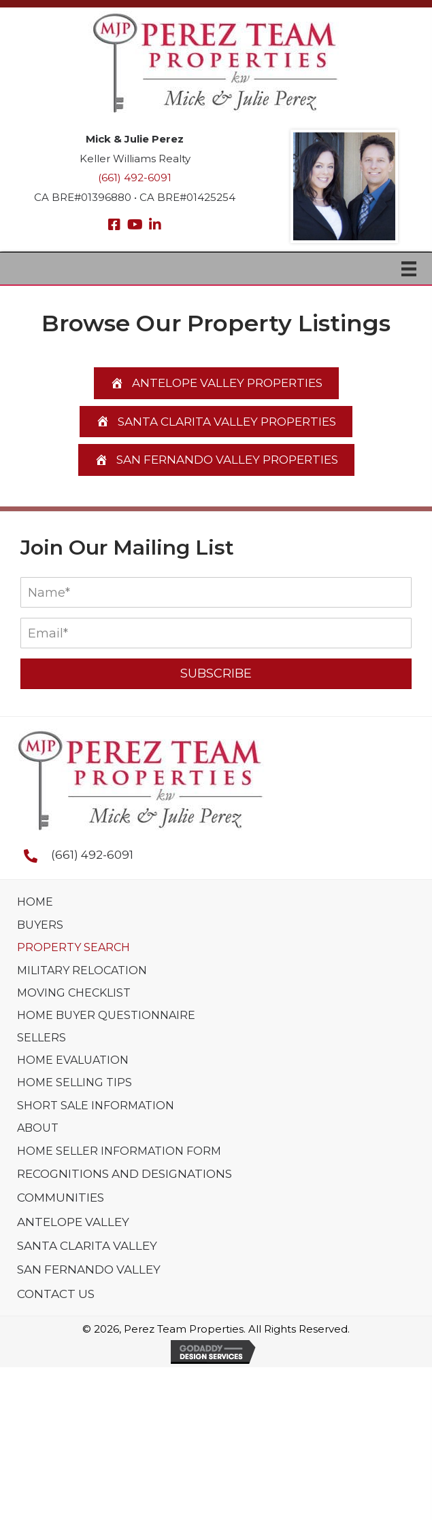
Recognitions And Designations (124, 1174)
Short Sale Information (95, 1105)
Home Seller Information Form (119, 1151)
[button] (114, 224)
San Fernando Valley (89, 1269)
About (38, 1128)
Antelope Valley (73, 1222)
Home (35, 901)
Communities (60, 1197)
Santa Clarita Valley (87, 1246)
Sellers (41, 1037)
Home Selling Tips (74, 1082)
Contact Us (56, 1294)
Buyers (40, 925)
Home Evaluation (73, 1060)
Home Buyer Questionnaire (106, 1015)
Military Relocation (82, 970)
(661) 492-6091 (134, 177)
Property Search (73, 947)
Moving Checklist (74, 992)
